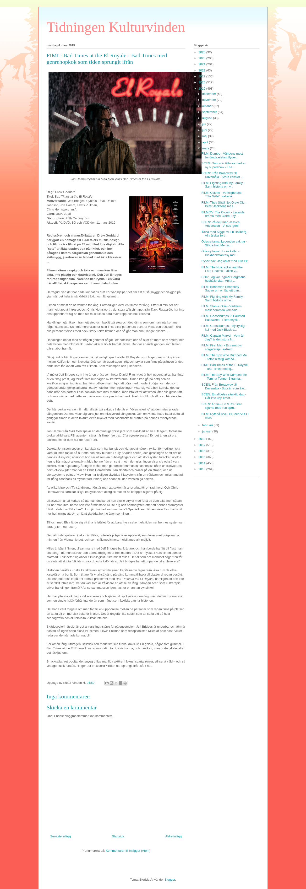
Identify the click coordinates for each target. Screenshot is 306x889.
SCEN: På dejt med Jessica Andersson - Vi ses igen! (220, 224)
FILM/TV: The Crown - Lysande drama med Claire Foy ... (222, 214)
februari (208, 425)
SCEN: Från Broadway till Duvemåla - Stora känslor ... (222, 175)
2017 (202, 445)
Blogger (169, 879)
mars (206, 148)
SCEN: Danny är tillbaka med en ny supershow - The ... (223, 165)
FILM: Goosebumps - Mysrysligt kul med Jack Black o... (223, 327)
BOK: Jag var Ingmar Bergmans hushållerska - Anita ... (223, 279)
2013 (202, 469)
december (209, 94)
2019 (202, 88)
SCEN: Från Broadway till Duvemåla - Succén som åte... (223, 386)
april (205, 142)
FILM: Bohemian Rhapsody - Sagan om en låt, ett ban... (221, 288)
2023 (202, 70)
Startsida (118, 836)
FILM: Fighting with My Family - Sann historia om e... (223, 298)
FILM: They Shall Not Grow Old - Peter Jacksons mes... (223, 204)
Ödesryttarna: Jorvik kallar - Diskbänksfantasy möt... (220, 253)
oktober (207, 106)
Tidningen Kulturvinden (116, 27)
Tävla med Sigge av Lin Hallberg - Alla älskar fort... (224, 233)
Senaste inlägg (60, 836)
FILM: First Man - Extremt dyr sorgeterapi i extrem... (221, 347)
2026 (202, 52)
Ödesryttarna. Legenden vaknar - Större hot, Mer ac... (224, 243)
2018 (202, 439)
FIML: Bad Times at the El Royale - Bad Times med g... (224, 367)
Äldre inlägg (173, 836)
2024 (202, 64)
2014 (202, 463)
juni (205, 130)
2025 (202, 58)
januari (207, 431)
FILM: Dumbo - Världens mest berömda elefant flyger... (222, 155)
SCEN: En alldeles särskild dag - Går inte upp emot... (223, 396)
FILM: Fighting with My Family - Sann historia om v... (223, 185)
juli (204, 124)
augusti (207, 118)
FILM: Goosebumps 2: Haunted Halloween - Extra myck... (223, 318)
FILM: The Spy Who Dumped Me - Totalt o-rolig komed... (224, 357)
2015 (202, 457)
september (210, 112)
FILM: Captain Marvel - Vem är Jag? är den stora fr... (222, 337)
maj (205, 136)
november (209, 100)
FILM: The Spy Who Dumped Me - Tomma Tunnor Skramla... (224, 376)
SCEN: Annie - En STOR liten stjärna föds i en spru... (221, 406)
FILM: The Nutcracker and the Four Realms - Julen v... (221, 269)
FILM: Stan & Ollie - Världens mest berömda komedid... (221, 308)
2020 (202, 82)
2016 (202, 451)
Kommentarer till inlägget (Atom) (128, 850)
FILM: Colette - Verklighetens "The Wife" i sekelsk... (221, 194)
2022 (202, 76)
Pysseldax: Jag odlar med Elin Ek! (224, 261)
